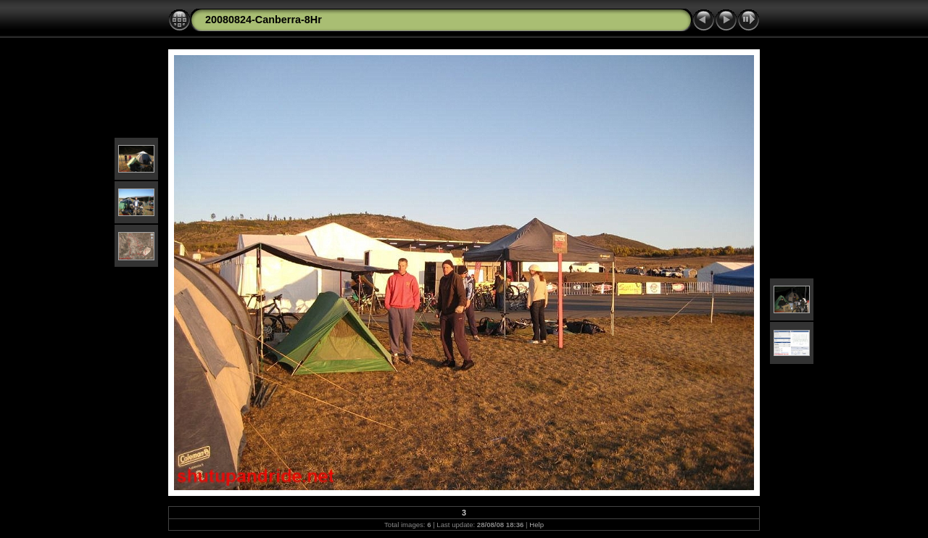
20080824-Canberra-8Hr (263, 19)
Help (536, 525)
